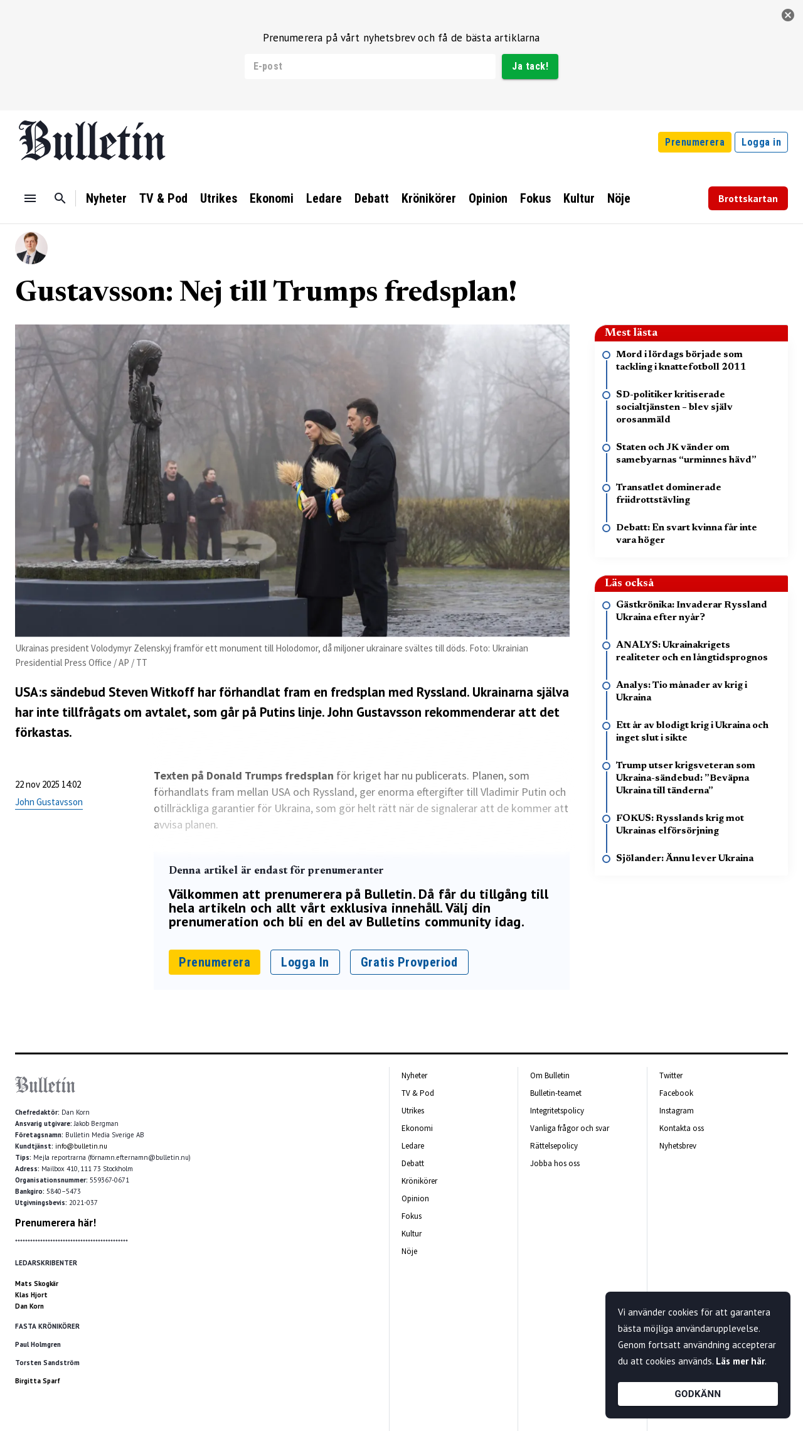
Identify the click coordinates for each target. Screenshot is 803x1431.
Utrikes (218, 198)
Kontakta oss (681, 1128)
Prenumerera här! (55, 1223)
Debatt (371, 198)
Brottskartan (748, 198)
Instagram (676, 1110)
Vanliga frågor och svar (569, 1128)
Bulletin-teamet (556, 1093)
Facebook (676, 1093)
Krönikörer (429, 198)
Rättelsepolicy (554, 1145)
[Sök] (60, 198)
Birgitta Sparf (37, 1380)
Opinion (488, 198)
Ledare (324, 198)
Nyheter (106, 198)
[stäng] (788, 15)
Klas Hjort (31, 1294)
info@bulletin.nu (81, 1146)
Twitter (671, 1075)
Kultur (579, 198)
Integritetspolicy (557, 1110)
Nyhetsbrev (677, 1145)
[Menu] (30, 198)
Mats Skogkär (36, 1283)
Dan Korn (29, 1306)
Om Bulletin (550, 1075)
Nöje (618, 198)
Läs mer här (740, 1361)
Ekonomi (272, 198)
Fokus (535, 198)
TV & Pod (163, 198)
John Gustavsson (49, 802)
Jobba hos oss (555, 1163)
